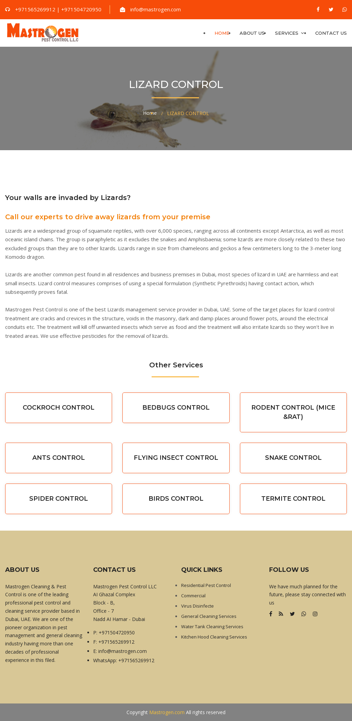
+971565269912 (116, 642)
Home (221, 33)
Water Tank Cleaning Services (212, 626)
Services (290, 33)
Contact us (331, 33)
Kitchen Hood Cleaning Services (214, 637)
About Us (252, 33)
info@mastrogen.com (155, 9)
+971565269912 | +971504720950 (58, 9)
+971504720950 (117, 632)
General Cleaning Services (208, 616)
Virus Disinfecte (197, 606)
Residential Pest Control (206, 585)
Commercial (193, 595)
